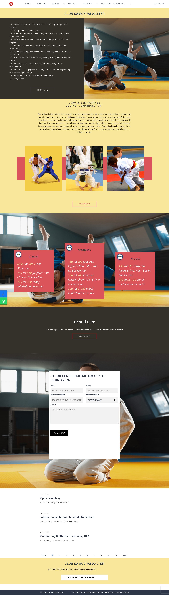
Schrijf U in (42, 90)
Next (125, 559)
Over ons (41, 4)
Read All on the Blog (84, 581)
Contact (72, 4)
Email (53, 385)
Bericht (53, 404)
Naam (88, 385)
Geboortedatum (92, 395)
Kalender (87, 4)
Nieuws (55, 4)
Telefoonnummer (58, 395)
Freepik (90, 460)
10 (116, 559)
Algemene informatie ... (113, 4)
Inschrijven (84, 203)
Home (28, 4)
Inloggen (159, 4)
